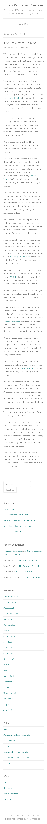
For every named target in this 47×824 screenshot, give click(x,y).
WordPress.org (10, 799)
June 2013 (7, 710)
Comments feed (10, 793)
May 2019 (7, 630)
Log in (6, 782)
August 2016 (8, 676)
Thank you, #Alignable (27, 560)
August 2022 (8, 619)
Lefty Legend (9, 509)
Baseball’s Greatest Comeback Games (20, 520)
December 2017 (10, 659)
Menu (24, 24)
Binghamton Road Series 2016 (17, 735)
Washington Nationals (20, 256)
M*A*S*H (12, 277)
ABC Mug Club (28, 368)
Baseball (7, 729)
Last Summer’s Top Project (15, 514)
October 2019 (9, 625)
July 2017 (7, 664)
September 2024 (10, 596)
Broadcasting (9, 740)
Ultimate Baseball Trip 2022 (16, 757)
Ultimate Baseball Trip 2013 (16, 752)
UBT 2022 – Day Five (13, 531)
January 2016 (9, 687)
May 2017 (7, 670)
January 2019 (9, 636)
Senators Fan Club (11, 321)
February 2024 (9, 602)
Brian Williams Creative (23, 5)
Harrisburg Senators (12, 98)
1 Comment (23, 47)
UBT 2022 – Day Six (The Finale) (18, 526)
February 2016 (9, 681)
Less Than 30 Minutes (26, 571)
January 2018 (9, 653)
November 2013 (10, 693)
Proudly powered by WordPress (23, 816)
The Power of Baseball (21, 43)
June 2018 (7, 647)
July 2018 (7, 642)
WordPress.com (34, 819)
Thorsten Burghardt (12, 551)
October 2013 (9, 698)
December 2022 (10, 608)
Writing (6, 763)
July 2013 (7, 704)
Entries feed (9, 788)
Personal (7, 746)
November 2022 (10, 613)
